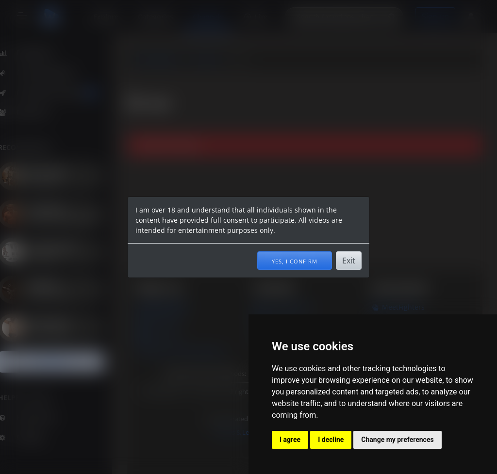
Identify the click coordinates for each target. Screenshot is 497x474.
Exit (348, 260)
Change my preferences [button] (397, 439)
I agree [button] (290, 439)
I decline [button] (331, 439)
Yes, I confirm (294, 260)
